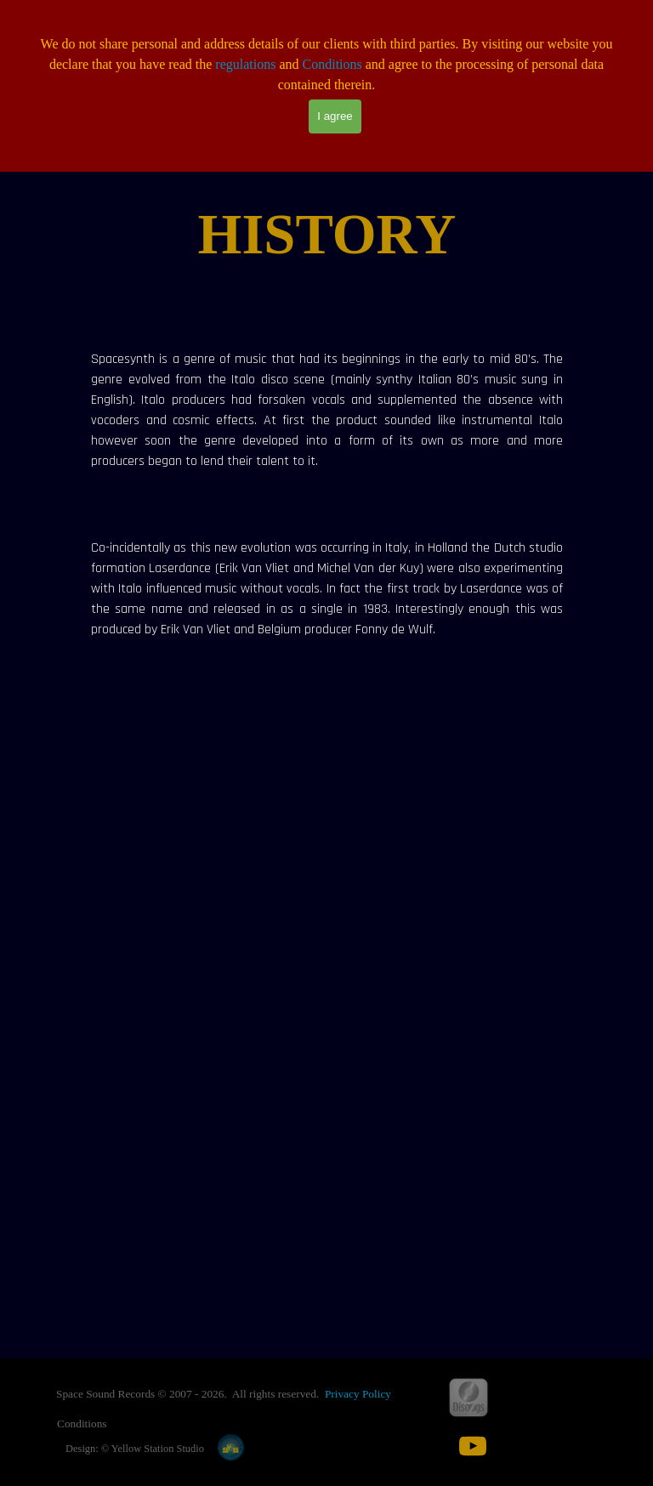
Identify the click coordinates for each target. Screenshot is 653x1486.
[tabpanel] (326, 234)
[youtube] (473, 1446)
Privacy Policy (358, 1393)
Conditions (332, 64)
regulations (245, 64)
